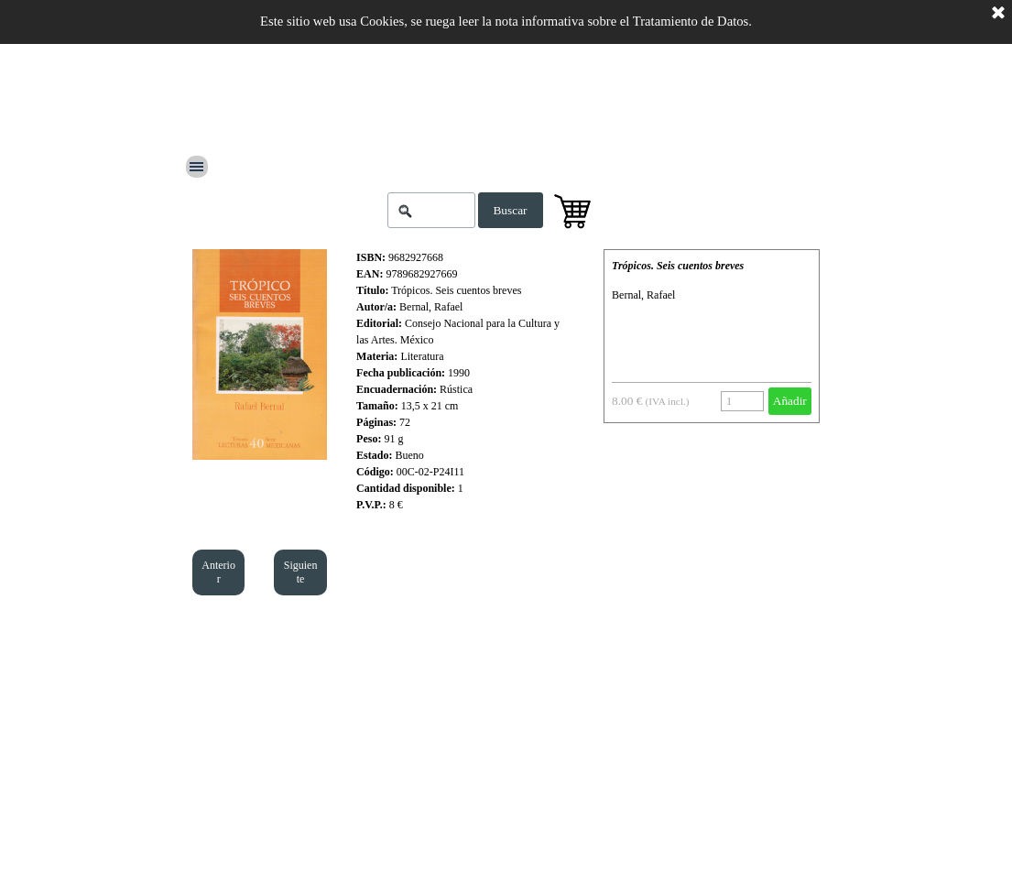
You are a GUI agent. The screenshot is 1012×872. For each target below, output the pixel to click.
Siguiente (301, 572)
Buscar (510, 210)
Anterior (218, 572)
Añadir (790, 401)
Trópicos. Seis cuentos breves (678, 265)
